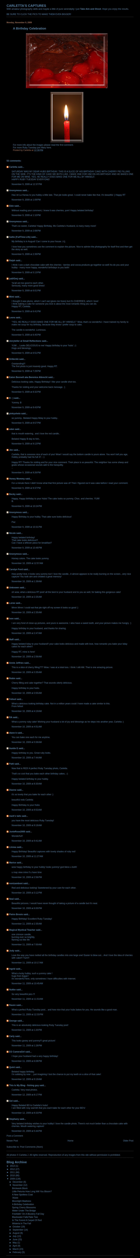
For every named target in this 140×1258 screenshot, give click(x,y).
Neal (11, 899)
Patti (11, 764)
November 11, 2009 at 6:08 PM (27, 1061)
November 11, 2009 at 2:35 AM (27, 923)
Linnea (12, 847)
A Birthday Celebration (23, 1204)
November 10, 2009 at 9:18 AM (27, 825)
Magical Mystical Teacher (22, 930)
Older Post (128, 1140)
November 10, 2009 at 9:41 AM (27, 841)
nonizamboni (16, 883)
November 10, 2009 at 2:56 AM (27, 656)
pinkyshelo (15, 413)
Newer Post (12, 1140)
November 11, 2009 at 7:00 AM (27, 944)
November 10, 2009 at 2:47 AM (27, 633)
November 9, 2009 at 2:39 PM (26, 254)
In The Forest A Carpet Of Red (27, 1220)
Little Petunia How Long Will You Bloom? (32, 1191)
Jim (11, 450)
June (15, 1239)
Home (71, 1140)
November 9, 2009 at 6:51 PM (26, 353)
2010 (12, 1175)
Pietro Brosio (16, 914)
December (18, 1182)
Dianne (12, 790)
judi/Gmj (13, 278)
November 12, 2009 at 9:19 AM (27, 1079)
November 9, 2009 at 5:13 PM (26, 272)
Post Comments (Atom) (31, 1147)
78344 (15, 1198)
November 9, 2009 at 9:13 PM (26, 443)
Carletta (13, 167)
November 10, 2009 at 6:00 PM (27, 908)
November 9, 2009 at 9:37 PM (26, 488)
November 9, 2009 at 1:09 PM (26, 199)
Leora (12, 317)
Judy (11, 950)
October (17, 1226)
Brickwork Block (20, 1188)
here (49, 147)
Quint (12, 1067)
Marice (12, 862)
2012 (12, 1169)
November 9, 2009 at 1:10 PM (26, 215)
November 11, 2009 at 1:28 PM (27, 1045)
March (16, 1249)
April (15, 1246)
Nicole (12, 533)
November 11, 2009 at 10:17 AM (27, 962)
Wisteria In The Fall (21, 1223)
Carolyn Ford (16, 569)
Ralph (12, 260)
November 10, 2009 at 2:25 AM (27, 597)
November (18, 1185)
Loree (12, 603)
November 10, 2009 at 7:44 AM (27, 757)
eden (11, 429)
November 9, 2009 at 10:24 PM (27, 506)
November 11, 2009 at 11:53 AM (27, 999)
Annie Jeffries (16, 663)
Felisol (13, 699)
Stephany (14, 1119)
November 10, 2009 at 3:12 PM (27, 892)
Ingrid (12, 969)
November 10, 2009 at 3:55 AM (27, 693)
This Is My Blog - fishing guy (24, 1085)
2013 (12, 1166)
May (15, 1242)
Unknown (14, 587)
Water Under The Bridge (24, 1210)
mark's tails (15, 816)
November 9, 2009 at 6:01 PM (26, 290)
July (15, 1236)
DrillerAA (14, 359)
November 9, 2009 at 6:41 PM (26, 311)
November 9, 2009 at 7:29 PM (26, 371)
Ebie (11, 206)
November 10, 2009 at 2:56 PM (27, 877)
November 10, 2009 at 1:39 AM (27, 581)
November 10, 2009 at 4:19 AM (27, 711)
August (16, 1233)
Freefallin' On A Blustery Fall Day (28, 1214)
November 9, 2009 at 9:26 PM (26, 472)
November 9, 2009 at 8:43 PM (26, 407)
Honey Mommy (17, 478)
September (18, 1230)
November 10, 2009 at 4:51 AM (27, 726)
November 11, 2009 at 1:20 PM (27, 1030)
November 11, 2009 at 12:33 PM (27, 1014)
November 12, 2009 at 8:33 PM (27, 1113)
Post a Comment (15, 1136)
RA (10, 717)
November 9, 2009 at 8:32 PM (26, 392)
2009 (12, 1178)
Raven (12, 1005)
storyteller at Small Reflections (25, 341)
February (17, 1252)
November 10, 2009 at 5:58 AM (27, 742)
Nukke (12, 989)
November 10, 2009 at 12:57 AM (27, 563)
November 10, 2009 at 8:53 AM (27, 810)
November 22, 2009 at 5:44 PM (27, 1131)
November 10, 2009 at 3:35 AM (27, 672)
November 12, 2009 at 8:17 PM (27, 1094)
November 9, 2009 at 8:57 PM (26, 423)
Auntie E (13, 748)
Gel (11, 1101)
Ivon (11, 618)
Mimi (11, 296)
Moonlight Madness (21, 1201)
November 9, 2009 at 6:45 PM (26, 335)
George (13, 1020)
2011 (12, 1172)
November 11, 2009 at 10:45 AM (27, 983)
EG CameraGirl (17, 1051)
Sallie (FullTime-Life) (19, 237)
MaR (11, 639)
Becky (12, 494)
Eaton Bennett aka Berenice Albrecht (28, 377)
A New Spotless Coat (22, 1194)
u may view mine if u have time (27, 872)
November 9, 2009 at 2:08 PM (26, 230)
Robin (12, 678)
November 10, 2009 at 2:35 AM (27, 612)
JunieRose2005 (17, 831)
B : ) (11, 398)
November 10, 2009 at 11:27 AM (27, 856)
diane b (13, 733)
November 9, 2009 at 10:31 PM (27, 527)
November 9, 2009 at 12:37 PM (27, 184)
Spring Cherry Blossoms (24, 1207)
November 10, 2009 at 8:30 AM (27, 783)
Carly (12, 1036)
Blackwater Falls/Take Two (25, 1217)
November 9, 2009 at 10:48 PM (27, 547)
